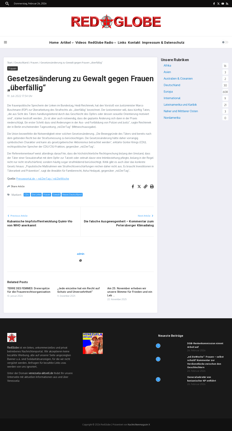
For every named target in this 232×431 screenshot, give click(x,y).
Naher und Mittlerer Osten (181, 111)
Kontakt (134, 42)
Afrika (167, 65)
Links (122, 42)
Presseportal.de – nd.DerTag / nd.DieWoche (42, 178)
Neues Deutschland (72, 194)
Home (54, 42)
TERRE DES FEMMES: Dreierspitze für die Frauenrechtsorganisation (28, 290)
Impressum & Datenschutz (163, 42)
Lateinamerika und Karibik (180, 104)
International (172, 98)
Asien (167, 72)
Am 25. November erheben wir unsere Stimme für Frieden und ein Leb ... (129, 292)
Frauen (34, 62)
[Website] (80, 260)
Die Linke (36, 194)
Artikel (67, 42)
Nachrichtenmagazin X (139, 424)
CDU (26, 194)
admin (80, 254)
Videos (80, 42)
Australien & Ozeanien (178, 78)
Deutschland (21, 62)
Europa (168, 91)
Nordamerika (172, 117)
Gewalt (56, 194)
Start (9, 62)
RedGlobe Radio (102, 42)
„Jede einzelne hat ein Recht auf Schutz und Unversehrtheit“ (78, 290)
